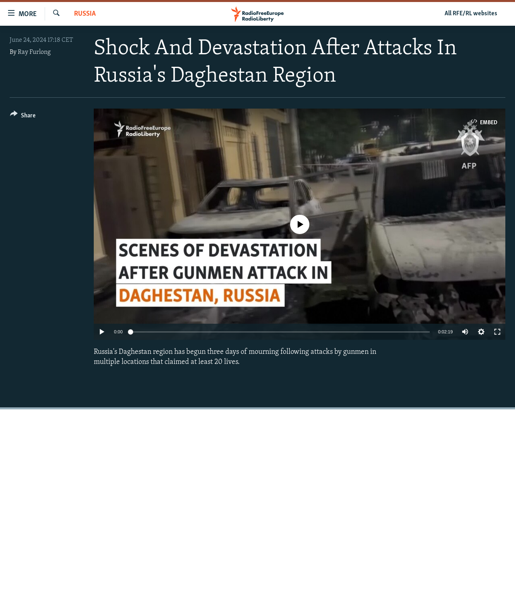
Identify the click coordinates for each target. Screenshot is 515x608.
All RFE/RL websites (471, 13)
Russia (85, 14)
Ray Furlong (34, 52)
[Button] (22, 117)
